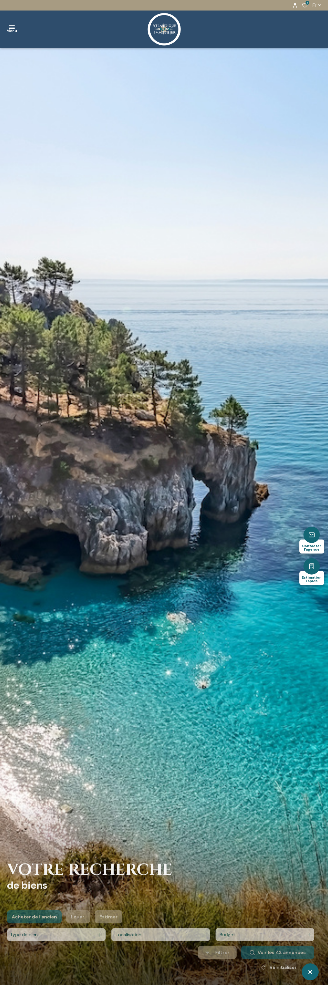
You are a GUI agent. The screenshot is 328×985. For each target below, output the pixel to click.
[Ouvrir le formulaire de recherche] (217, 963)
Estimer (108, 927)
